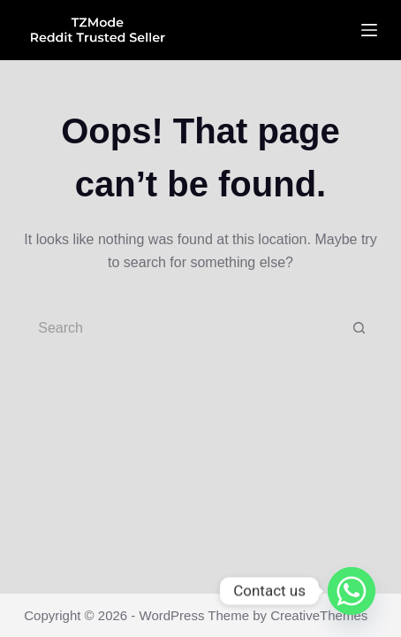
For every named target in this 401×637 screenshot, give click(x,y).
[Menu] (369, 30)
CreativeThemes (318, 615)
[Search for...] (183, 328)
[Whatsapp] (351, 591)
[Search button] (359, 328)
